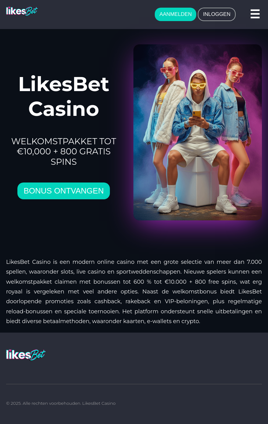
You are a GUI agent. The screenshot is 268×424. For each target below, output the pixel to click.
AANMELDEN (175, 14)
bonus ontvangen (63, 190)
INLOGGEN (216, 14)
